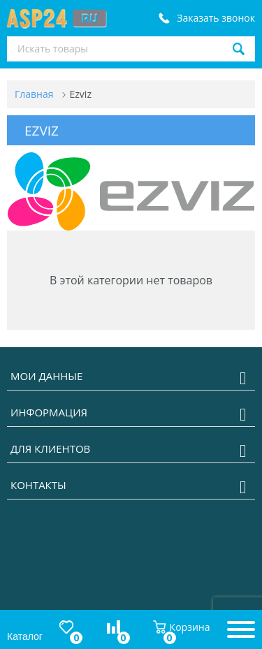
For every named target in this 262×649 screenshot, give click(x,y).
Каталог (25, 636)
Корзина (181, 627)
